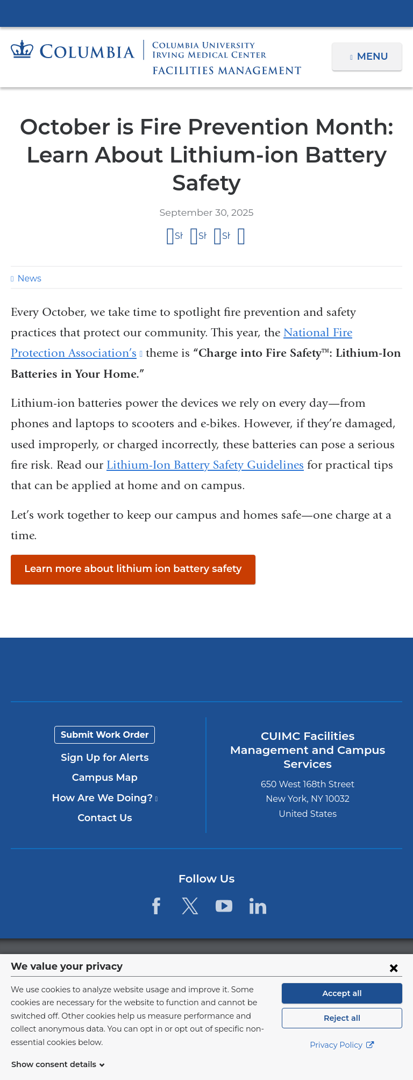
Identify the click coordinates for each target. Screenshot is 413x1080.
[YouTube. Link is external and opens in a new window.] (224, 906)
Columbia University (228, 959)
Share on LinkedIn (226, 236)
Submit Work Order (105, 734)
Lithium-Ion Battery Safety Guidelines (205, 465)
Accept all (342, 1006)
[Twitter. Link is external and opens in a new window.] (190, 906)
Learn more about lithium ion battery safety (123, 568)
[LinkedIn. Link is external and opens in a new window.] (258, 906)
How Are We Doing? (104, 798)
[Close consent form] (393, 980)
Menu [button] (374, 56)
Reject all (342, 1031)
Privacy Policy (342, 1058)
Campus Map (105, 777)
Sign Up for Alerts (105, 757)
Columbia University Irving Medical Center (206, 13)
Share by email (242, 237)
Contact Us (104, 818)
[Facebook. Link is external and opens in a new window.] (156, 906)
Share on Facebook (179, 236)
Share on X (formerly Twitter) (202, 236)
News (28, 278)
